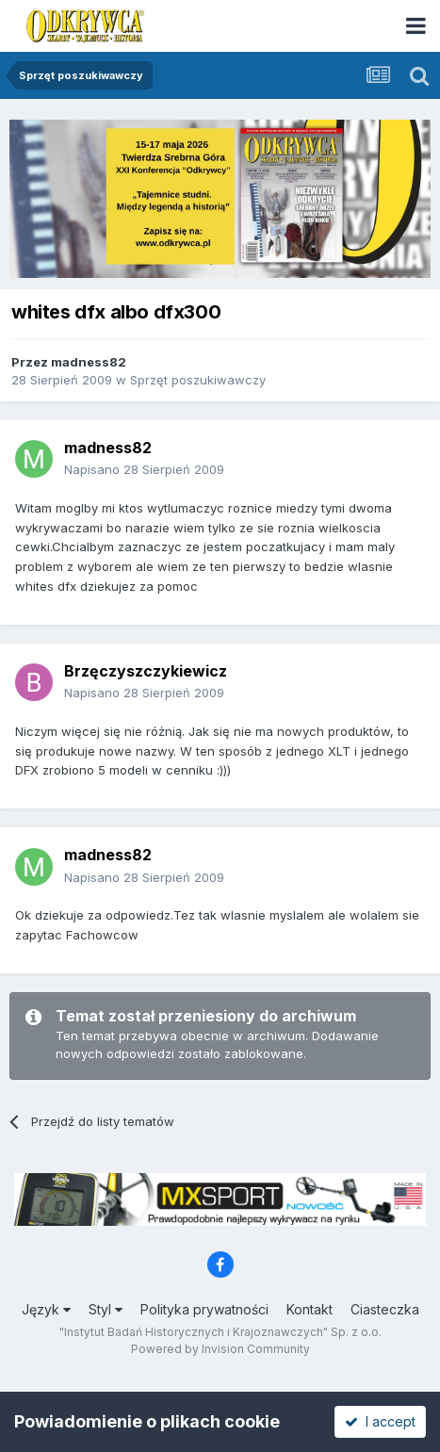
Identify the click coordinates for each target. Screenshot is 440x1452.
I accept (380, 1421)
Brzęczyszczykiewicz (145, 670)
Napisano (144, 469)
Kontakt (309, 1309)
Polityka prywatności (204, 1309)
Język (46, 1309)
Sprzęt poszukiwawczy (198, 379)
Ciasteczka (384, 1309)
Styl (105, 1309)
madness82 (88, 361)
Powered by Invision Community (220, 1349)
